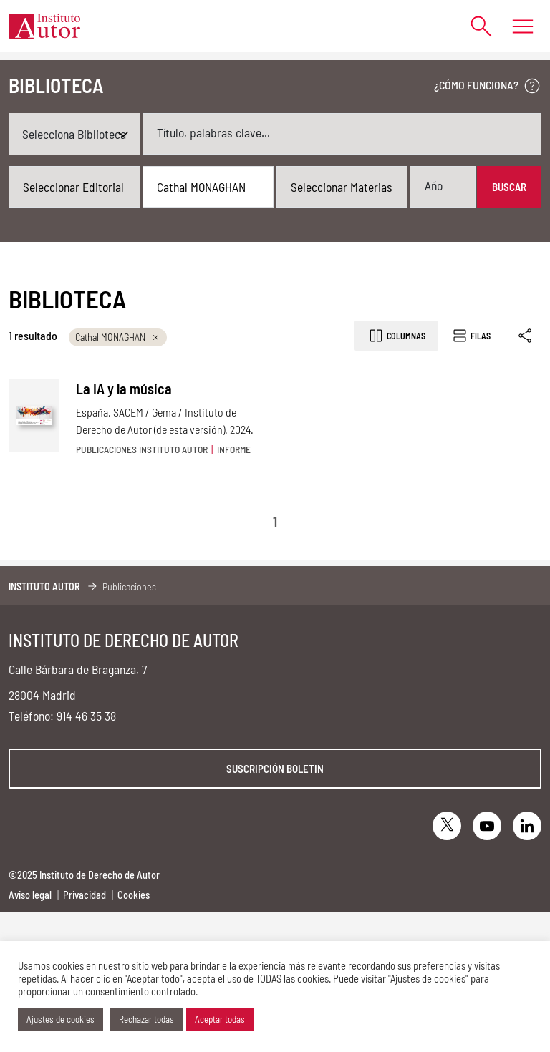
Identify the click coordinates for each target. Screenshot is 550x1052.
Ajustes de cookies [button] (60, 1019)
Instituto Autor (44, 586)
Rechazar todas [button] (146, 1019)
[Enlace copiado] (526, 336)
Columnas (396, 335)
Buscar (509, 186)
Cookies (133, 895)
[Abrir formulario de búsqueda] (474, 26)
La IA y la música (124, 388)
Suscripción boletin (275, 768)
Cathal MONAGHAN (117, 337)
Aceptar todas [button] (220, 1019)
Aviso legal (30, 895)
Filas (471, 335)
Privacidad (84, 895)
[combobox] (74, 187)
